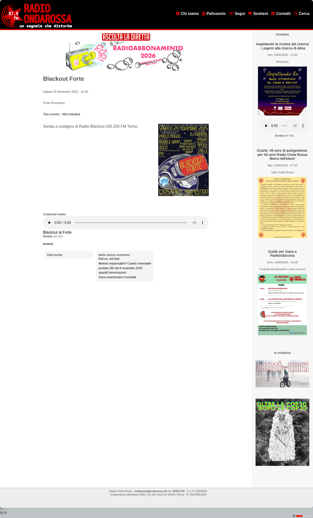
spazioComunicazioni (112, 272)
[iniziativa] (48, 244)
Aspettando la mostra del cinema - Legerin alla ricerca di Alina (282, 46)
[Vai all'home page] (36, 27)
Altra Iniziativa (71, 114)
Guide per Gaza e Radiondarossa (282, 254)
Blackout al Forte (57, 232)
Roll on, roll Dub (109, 259)
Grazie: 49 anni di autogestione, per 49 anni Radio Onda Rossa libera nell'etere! (282, 155)
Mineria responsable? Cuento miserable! (125, 263)
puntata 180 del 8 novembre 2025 (120, 268)
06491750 (179, 491)
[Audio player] (126, 222)
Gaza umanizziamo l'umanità (117, 277)
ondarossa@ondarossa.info (151, 491)
